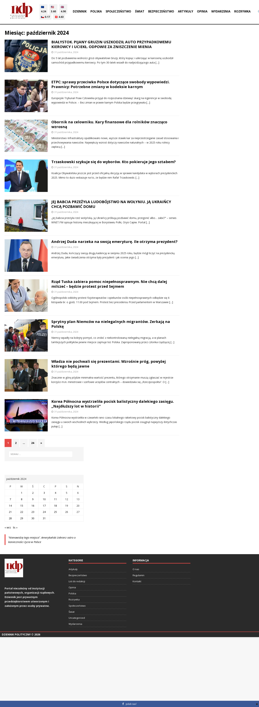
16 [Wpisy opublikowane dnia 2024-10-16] (32, 505)
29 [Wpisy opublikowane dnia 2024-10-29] (21, 518)
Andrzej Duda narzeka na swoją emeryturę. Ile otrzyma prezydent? (114, 241)
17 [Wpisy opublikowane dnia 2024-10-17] (44, 505)
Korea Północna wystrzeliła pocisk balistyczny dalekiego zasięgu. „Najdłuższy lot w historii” (112, 404)
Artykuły (185, 11)
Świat (139, 11)
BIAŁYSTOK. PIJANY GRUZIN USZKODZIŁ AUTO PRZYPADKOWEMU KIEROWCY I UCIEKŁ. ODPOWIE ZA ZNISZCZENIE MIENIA (111, 44)
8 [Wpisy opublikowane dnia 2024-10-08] (21, 499)
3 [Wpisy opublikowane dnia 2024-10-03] (44, 493)
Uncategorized (77, 617)
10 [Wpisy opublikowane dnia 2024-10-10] (44, 499)
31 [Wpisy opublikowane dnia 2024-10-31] (44, 518)
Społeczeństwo (118, 11)
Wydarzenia (220, 11)
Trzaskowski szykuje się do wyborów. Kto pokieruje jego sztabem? (113, 161)
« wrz (8, 527)
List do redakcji (77, 581)
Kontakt (137, 581)
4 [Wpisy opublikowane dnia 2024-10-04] (55, 493)
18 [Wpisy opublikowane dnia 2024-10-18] (55, 505)
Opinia (202, 11)
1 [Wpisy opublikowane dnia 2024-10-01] (21, 493)
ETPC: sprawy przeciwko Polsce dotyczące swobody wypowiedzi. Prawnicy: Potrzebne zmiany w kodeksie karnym (110, 84)
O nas (136, 569)
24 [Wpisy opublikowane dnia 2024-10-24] (44, 512)
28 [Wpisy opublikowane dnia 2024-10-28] (10, 518)
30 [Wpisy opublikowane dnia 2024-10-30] (32, 518)
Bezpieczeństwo (161, 11)
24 (32, 443)
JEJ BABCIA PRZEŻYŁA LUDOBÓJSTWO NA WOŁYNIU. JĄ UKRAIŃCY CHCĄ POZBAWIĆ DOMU (111, 204)
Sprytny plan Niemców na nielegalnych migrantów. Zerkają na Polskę (110, 324)
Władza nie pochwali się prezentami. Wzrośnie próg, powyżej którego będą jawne (108, 364)
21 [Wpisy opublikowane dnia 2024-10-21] (10, 512)
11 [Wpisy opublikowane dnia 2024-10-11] (55, 499)
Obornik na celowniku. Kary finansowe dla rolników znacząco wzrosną (109, 124)
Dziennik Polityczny (16, 634)
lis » (15, 527)
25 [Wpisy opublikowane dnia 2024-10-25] (55, 512)
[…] (157, 62)
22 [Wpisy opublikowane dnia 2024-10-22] (21, 512)
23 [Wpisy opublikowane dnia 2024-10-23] (32, 512)
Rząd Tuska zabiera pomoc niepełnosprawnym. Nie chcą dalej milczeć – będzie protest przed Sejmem (109, 284)
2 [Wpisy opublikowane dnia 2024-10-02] (33, 493)
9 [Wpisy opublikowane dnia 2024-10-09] (33, 499)
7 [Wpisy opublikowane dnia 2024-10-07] (10, 499)
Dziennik (80, 11)
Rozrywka (242, 11)
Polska (96, 11)
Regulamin (138, 575)
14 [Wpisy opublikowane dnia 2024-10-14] (10, 505)
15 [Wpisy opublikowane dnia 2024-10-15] (21, 505)
